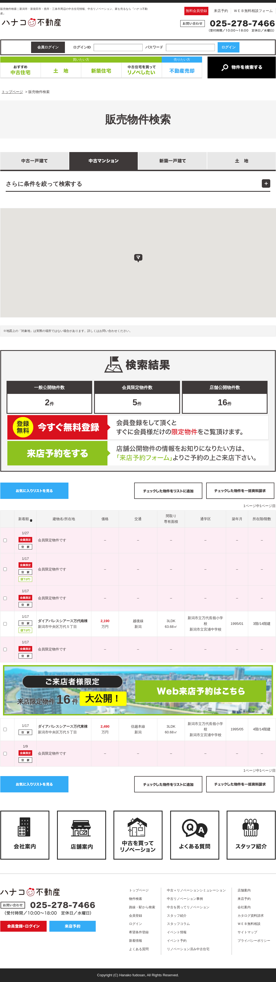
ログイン (135, 923)
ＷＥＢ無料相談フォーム (253, 11)
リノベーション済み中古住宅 (188, 949)
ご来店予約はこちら (138, 453)
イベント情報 (177, 932)
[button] (138, 258)
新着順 (23, 519)
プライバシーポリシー (254, 940)
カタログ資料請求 (251, 915)
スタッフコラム (178, 923)
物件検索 (135, 898)
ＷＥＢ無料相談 (249, 923)
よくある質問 (139, 949)
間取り (171, 516)
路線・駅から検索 (142, 907)
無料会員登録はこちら (138, 427)
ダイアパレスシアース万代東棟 (63, 726)
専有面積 (171, 522)
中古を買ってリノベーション (188, 907)
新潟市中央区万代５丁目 (57, 627)
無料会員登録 (196, 11)
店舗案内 (244, 890)
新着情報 (135, 940)
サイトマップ (247, 932)
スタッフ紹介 (177, 915)
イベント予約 (177, 940)
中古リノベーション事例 (185, 898)
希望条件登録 (139, 932)
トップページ (139, 890)
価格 (105, 519)
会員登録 (135, 915)
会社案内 (244, 907)
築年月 (237, 519)
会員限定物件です (52, 540)
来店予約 (221, 11)
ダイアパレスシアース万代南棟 (63, 621)
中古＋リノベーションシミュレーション (196, 890)
